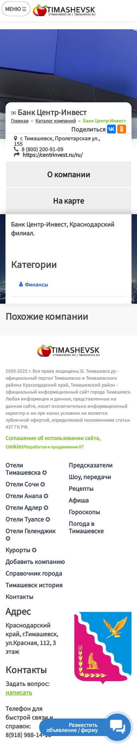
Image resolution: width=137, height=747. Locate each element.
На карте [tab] (68, 200)
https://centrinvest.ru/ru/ (53, 154)
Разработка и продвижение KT (54, 447)
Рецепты (81, 488)
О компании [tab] (68, 174)
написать (18, 692)
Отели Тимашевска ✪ (26, 468)
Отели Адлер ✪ (26, 507)
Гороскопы (84, 511)
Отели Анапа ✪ (26, 495)
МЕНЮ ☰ (16, 8)
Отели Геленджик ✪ (30, 534)
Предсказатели (91, 465)
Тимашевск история (33, 584)
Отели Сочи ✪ (25, 484)
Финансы (33, 284)
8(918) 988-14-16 (28, 734)
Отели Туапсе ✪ (27, 519)
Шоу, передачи (90, 476)
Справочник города (33, 573)
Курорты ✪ (21, 549)
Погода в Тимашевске (86, 527)
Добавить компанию (35, 561)
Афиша (79, 500)
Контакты (19, 596)
